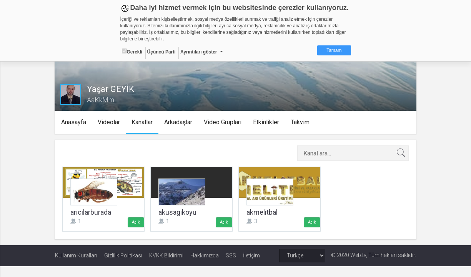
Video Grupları (223, 122)
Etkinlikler (266, 122)
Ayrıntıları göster (198, 52)
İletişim (251, 255)
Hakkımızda (204, 255)
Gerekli (132, 51)
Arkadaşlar (179, 122)
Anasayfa (74, 122)
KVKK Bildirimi (166, 255)
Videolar (109, 122)
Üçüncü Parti (161, 52)
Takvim (300, 122)
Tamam (333, 50)
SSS (231, 255)
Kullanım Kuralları (76, 255)
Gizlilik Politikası (123, 255)
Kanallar (142, 122)
